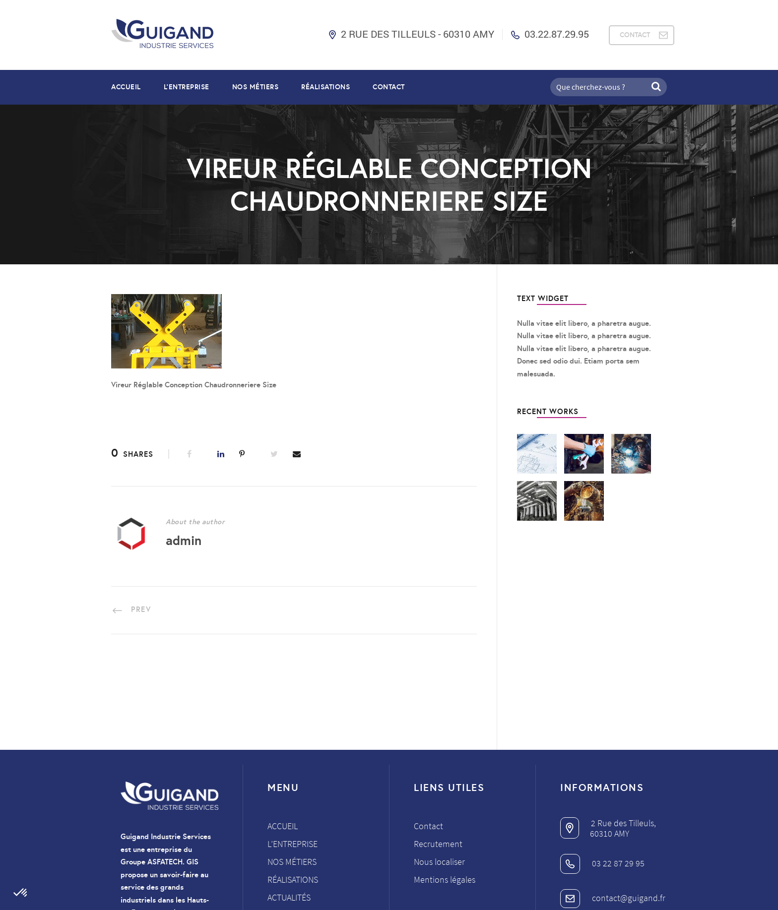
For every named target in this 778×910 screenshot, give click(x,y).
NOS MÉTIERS (255, 86)
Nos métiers (292, 773)
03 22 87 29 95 (602, 774)
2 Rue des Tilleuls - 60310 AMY (417, 33)
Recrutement (438, 755)
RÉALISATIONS (325, 86)
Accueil (126, 86)
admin (183, 540)
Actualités (289, 809)
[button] (21, 893)
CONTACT (635, 34)
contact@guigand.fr (612, 809)
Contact (389, 86)
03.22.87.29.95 (556, 33)
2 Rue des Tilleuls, (608, 734)
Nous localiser (439, 773)
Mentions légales (444, 791)
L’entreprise (186, 86)
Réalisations (292, 791)
